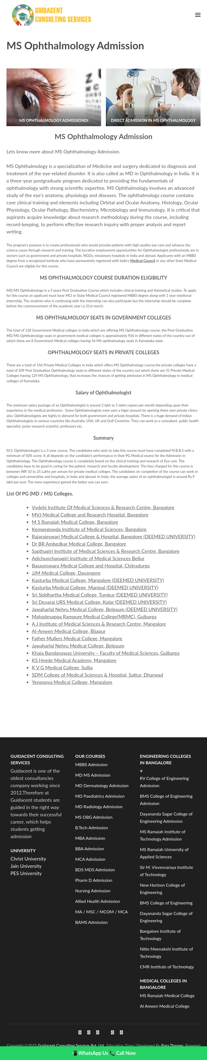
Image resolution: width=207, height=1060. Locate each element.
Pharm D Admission (93, 880)
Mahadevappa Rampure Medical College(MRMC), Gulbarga (94, 617)
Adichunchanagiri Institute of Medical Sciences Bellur (88, 558)
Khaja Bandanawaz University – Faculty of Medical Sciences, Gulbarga (106, 653)
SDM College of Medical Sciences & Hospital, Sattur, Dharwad (97, 675)
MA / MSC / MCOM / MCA (101, 911)
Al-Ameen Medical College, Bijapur (69, 631)
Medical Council (142, 261)
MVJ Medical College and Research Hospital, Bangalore (90, 515)
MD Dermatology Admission (102, 785)
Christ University (28, 859)
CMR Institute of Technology (167, 966)
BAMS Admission (91, 922)
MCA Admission (90, 859)
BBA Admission (89, 848)
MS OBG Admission (93, 817)
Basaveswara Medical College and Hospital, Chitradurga (91, 566)
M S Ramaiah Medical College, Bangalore (75, 522)
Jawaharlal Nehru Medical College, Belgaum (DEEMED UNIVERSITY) (104, 609)
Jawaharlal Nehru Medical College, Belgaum (78, 646)
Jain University (26, 866)
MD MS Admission (93, 774)
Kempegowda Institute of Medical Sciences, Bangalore (89, 529)
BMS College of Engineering (166, 902)
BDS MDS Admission (95, 869)
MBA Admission (90, 838)
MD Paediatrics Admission (100, 796)
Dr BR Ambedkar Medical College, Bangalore (79, 544)
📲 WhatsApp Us (89, 1053)
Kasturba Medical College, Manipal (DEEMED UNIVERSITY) (95, 587)
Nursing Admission (93, 890)
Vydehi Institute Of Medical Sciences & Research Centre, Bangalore (103, 507)
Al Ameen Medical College (164, 1006)
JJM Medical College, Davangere (66, 573)
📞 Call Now (122, 1053)
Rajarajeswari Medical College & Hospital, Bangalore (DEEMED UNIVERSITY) (113, 536)
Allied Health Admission (97, 901)
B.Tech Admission (91, 827)
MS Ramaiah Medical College (167, 995)
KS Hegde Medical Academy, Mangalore (74, 660)
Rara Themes (172, 1045)
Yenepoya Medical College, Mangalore (72, 682)
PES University (26, 873)
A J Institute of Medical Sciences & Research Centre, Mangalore (99, 624)
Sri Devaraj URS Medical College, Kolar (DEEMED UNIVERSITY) (99, 602)
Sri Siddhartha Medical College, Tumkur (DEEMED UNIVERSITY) (100, 595)
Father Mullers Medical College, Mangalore (77, 638)
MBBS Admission (91, 764)
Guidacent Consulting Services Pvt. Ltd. (71, 1045)
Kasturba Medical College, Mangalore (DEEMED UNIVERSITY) (98, 580)
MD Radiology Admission (99, 806)
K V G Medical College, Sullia (62, 667)
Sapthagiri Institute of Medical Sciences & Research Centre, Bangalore (106, 551)
